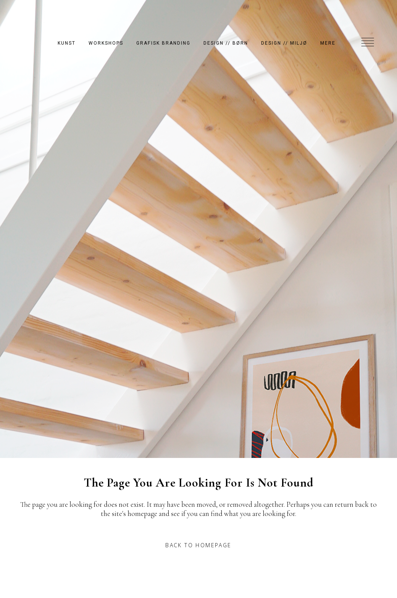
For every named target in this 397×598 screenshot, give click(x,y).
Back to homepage (198, 545)
